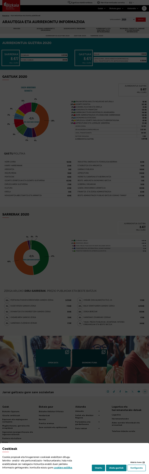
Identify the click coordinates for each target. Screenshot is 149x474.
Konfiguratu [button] (138, 468)
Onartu (100, 468)
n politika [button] (63, 467)
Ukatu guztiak (117, 468)
